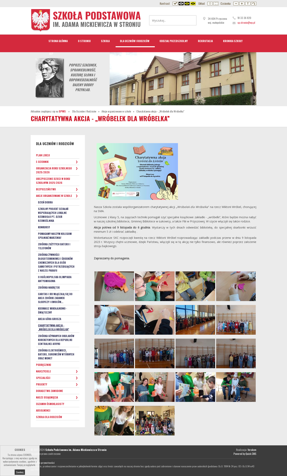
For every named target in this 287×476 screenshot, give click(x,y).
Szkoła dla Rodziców (49, 417)
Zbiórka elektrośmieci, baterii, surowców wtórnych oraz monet (56, 354)
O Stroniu (84, 41)
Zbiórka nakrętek (49, 287)
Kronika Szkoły (232, 41)
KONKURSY (44, 227)
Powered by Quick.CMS (245, 454)
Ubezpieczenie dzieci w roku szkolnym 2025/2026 (53, 181)
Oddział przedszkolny (174, 41)
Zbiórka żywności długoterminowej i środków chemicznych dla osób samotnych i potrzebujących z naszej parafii (56, 262)
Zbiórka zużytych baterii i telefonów (54, 246)
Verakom (252, 450)
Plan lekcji (43, 155)
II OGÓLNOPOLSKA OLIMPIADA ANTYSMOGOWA (54, 279)
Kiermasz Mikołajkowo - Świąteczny (52, 310)
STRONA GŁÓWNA (58, 41)
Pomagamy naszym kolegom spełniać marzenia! (55, 236)
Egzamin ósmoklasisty (50, 404)
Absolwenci (43, 410)
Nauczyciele (43, 371)
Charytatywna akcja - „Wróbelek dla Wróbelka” (160, 111)
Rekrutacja (205, 41)
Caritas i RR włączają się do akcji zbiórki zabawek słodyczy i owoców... (55, 298)
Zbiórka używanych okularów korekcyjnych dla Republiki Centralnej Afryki (56, 340)
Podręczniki (43, 365)
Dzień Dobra (45, 202)
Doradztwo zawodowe (49, 391)
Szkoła (105, 41)
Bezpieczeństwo (46, 189)
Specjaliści (43, 378)
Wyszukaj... (191, 20)
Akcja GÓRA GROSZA (49, 319)
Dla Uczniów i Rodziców (134, 41)
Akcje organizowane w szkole (116, 111)
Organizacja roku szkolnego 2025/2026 (54, 170)
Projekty (41, 384)
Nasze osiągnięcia (47, 397)
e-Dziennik (42, 162)
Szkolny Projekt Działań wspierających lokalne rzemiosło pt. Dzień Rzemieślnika (53, 215)
